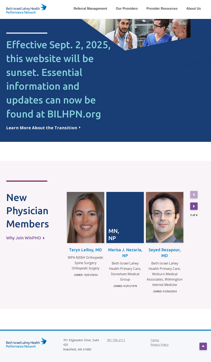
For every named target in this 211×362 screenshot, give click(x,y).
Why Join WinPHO (25, 237)
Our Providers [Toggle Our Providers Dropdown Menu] (127, 8)
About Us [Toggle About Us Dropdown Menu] (193, 8)
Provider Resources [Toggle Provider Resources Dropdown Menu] (162, 8)
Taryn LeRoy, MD (85, 249)
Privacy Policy (159, 345)
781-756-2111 (116, 340)
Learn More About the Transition (43, 127)
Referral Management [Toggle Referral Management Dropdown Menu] (90, 8)
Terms (154, 340)
